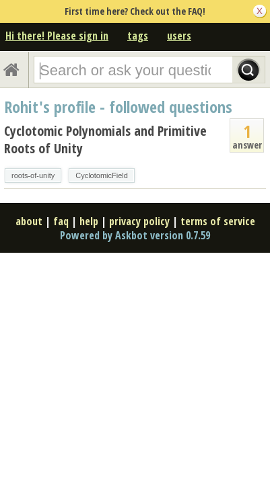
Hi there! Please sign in (56, 35)
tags (137, 35)
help (88, 221)
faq (61, 221)
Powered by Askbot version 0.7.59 (135, 235)
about (28, 221)
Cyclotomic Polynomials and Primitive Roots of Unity (105, 139)
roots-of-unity (33, 175)
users (179, 35)
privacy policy (139, 221)
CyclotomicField (101, 175)
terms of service (217, 221)
